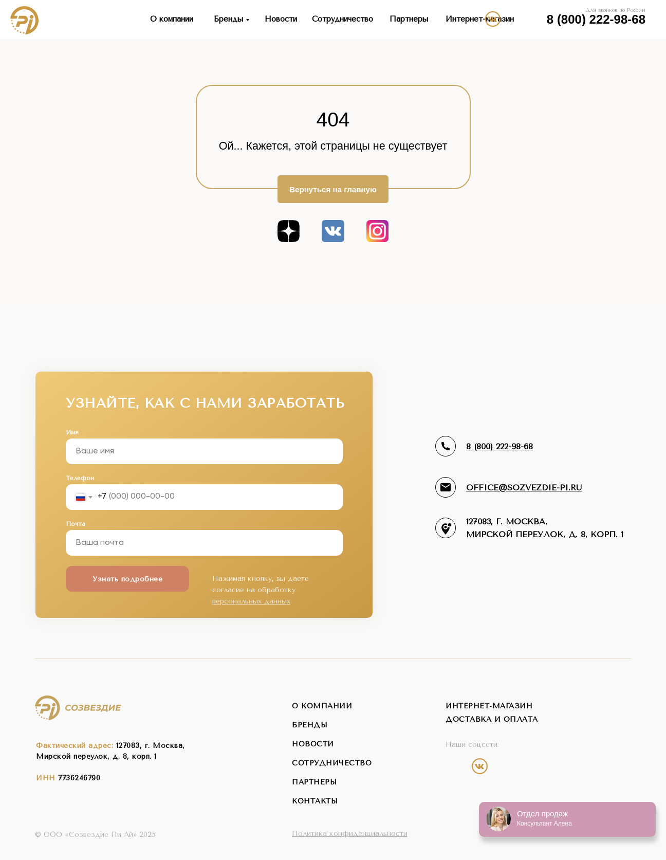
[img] (532, 18)
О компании (171, 19)
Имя (72, 432)
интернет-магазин (489, 706)
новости (313, 744)
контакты (315, 801)
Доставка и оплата (492, 719)
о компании (322, 706)
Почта (75, 523)
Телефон (80, 478)
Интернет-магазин (480, 19)
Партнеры (409, 19)
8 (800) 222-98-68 (596, 19)
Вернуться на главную (333, 189)
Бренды (228, 19)
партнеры (314, 782)
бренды (309, 725)
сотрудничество (332, 763)
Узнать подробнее (127, 579)
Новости (281, 19)
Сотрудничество (342, 19)
